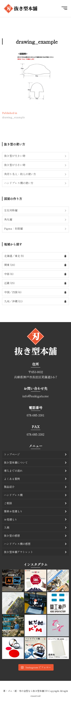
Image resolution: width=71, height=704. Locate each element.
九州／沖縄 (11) (13, 301)
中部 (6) (8, 274)
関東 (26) (9, 265)
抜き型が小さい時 (14, 165)
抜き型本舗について (16, 462)
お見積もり (10, 519)
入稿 (6, 527)
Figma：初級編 (13, 228)
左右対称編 (10, 210)
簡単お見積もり (13, 511)
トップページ (12, 454)
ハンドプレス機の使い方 (18, 183)
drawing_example (37, 41)
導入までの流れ (13, 470)
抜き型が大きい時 (14, 156)
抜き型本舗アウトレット (18, 552)
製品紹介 (9, 487)
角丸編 (8, 219)
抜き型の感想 (12, 535)
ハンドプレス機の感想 (17, 544)
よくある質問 (12, 479)
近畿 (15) (9, 283)
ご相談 (8, 503)
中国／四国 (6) (12, 292)
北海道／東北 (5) (14, 256)
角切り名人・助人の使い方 (20, 174)
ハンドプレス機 (13, 495)
